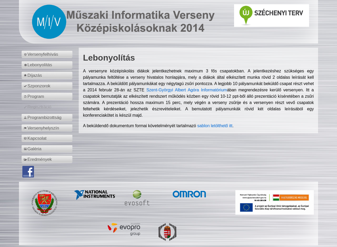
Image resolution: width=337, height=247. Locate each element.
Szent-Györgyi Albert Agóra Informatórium (186, 90)
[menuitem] (47, 54)
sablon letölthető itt (214, 125)
